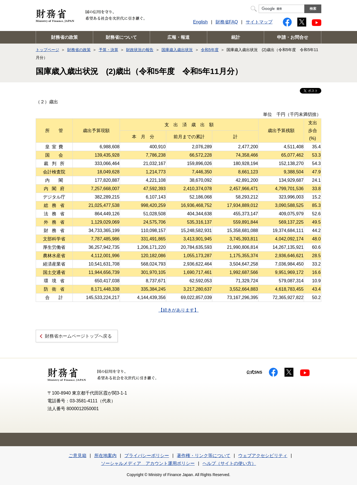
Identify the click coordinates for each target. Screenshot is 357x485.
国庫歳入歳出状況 (177, 49)
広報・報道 (178, 37)
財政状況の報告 (139, 49)
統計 (235, 37)
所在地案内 (105, 455)
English (200, 22)
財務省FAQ (227, 22)
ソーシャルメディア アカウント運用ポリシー (148, 463)
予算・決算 (108, 49)
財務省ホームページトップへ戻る (78, 336)
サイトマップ (259, 22)
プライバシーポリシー (146, 455)
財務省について (121, 37)
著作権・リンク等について (203, 455)
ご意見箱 (77, 455)
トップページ (47, 49)
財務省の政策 (64, 37)
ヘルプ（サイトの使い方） (229, 463)
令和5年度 (210, 49)
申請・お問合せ (292, 37)
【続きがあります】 (178, 310)
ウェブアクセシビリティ (262, 455)
